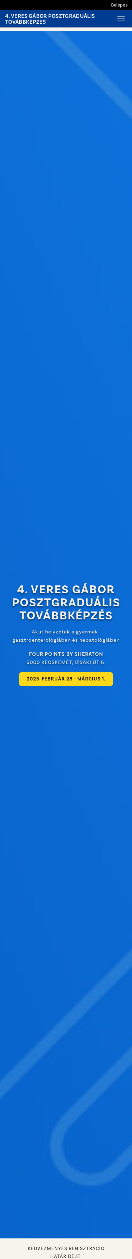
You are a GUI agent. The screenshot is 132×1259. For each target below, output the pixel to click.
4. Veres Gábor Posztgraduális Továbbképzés (50, 19)
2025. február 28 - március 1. (66, 679)
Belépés (119, 5)
